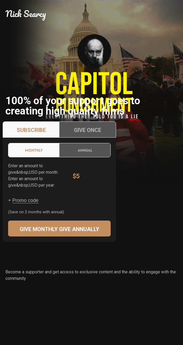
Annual (85, 150)
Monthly (34, 150)
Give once (87, 130)
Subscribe (31, 130)
